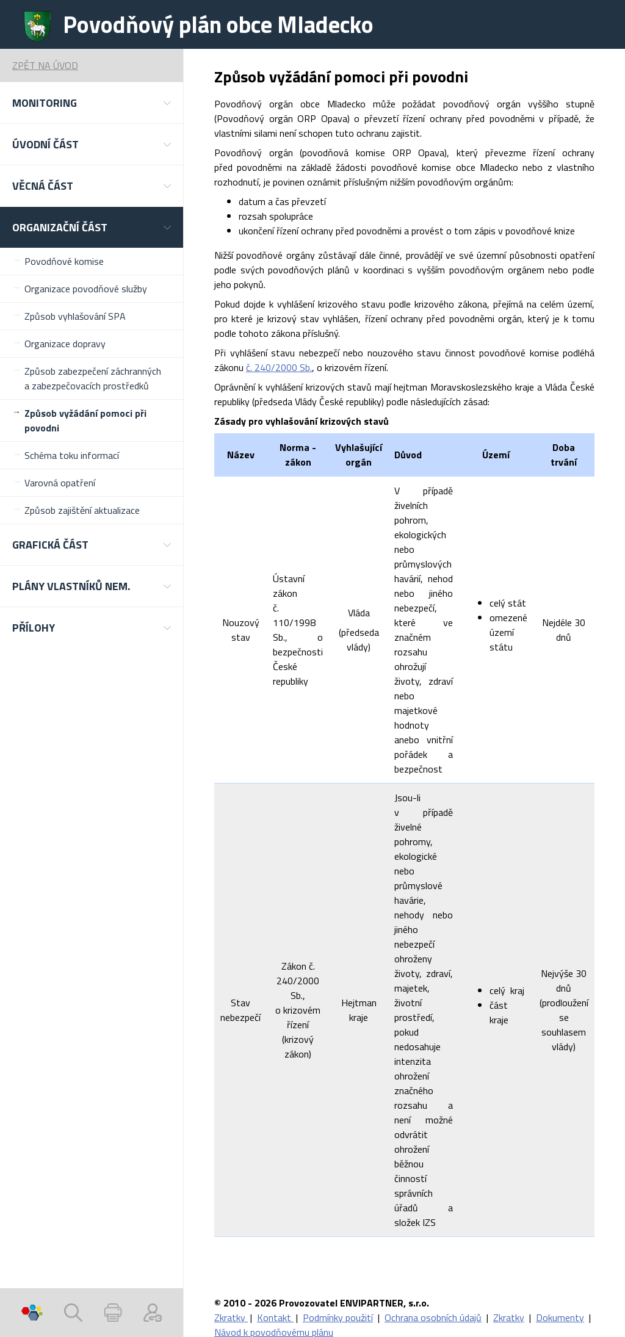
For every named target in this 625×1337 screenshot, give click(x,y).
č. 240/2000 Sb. (279, 367)
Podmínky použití (338, 1317)
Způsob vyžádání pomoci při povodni (85, 420)
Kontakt (275, 1317)
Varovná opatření (59, 482)
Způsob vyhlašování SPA (75, 316)
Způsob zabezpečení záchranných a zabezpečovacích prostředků (92, 378)
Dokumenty (560, 1317)
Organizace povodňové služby (85, 288)
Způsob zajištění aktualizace (82, 510)
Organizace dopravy (65, 343)
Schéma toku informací (71, 455)
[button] (91, 102)
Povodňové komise (64, 261)
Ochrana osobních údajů (433, 1317)
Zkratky (231, 1317)
